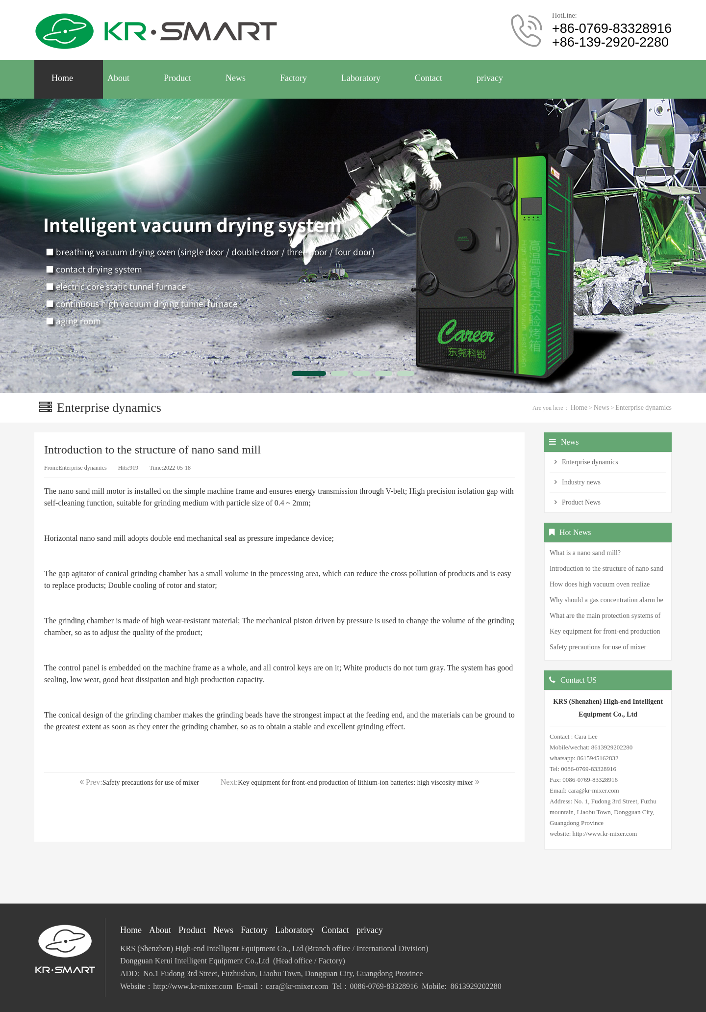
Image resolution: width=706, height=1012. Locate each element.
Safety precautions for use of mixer (150, 782)
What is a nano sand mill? (585, 553)
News (601, 407)
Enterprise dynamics (643, 407)
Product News (581, 502)
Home (579, 407)
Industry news (581, 482)
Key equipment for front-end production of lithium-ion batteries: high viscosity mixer (355, 782)
